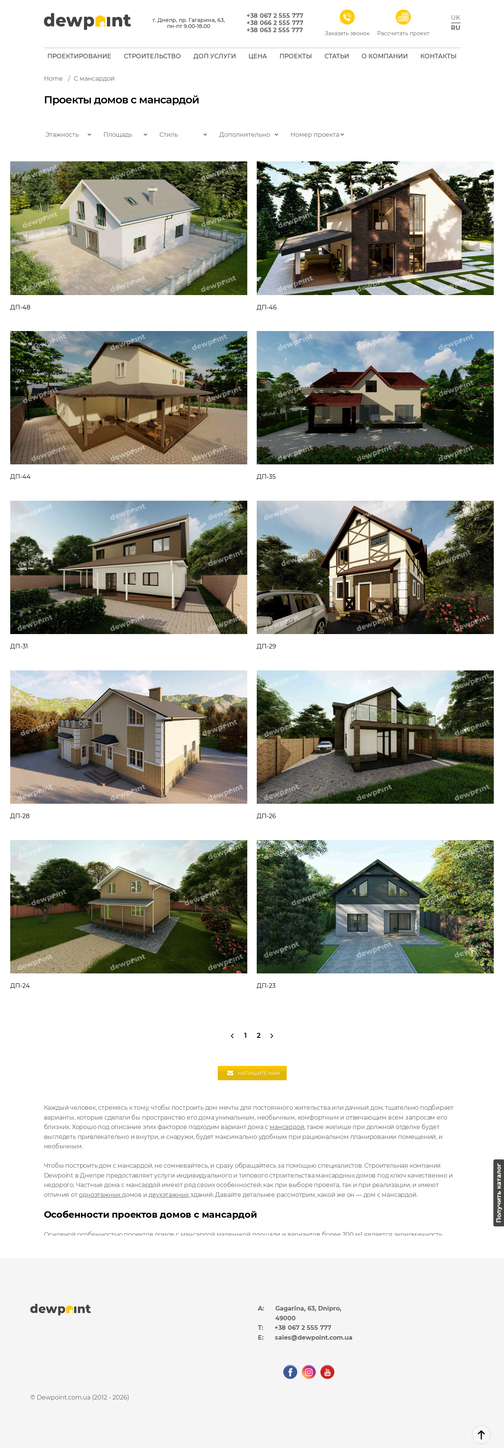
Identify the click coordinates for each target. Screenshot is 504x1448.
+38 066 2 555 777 (275, 23)
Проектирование (79, 56)
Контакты (438, 56)
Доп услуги (214, 56)
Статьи (337, 56)
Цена (257, 56)
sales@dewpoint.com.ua (314, 1337)
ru (455, 27)
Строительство (152, 56)
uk (455, 17)
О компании (385, 56)
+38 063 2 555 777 (275, 30)
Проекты (295, 56)
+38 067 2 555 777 (275, 15)
